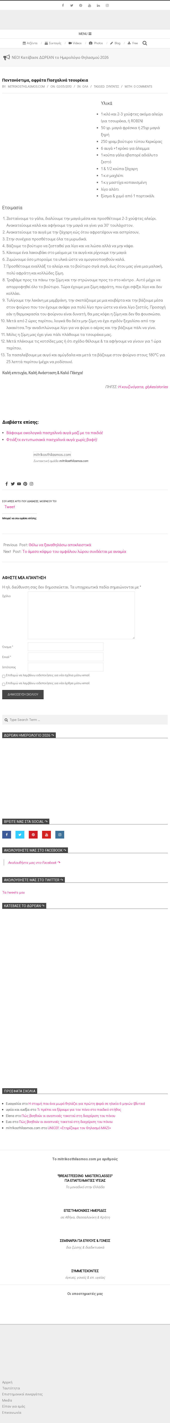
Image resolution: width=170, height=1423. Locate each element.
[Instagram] (31, 484)
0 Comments (143, 86)
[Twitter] (13, 484)
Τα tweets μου (13, 892)
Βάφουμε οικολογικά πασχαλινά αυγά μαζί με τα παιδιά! (54, 432)
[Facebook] (7, 484)
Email (6, 657)
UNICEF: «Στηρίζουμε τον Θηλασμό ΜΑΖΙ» (79, 1127)
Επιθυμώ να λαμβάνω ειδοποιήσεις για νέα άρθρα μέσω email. (48, 683)
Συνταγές (112, 86)
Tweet (9, 506)
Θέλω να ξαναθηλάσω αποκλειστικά (60, 544)
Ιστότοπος (9, 667)
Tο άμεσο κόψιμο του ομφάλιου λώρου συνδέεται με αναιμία (74, 551)
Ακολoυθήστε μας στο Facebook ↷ (35, 850)
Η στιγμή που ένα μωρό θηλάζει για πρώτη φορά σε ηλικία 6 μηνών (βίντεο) (87, 1103)
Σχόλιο (6, 596)
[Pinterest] (25, 484)
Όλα (85, 86)
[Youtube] (19, 484)
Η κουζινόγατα (130, 386)
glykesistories (156, 386)
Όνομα (7, 647)
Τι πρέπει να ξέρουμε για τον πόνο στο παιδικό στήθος (79, 1109)
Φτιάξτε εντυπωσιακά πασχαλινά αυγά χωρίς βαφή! (51, 439)
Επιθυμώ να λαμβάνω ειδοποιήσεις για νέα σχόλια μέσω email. (48, 675)
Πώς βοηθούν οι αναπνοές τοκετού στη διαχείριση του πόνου (68, 1115)
